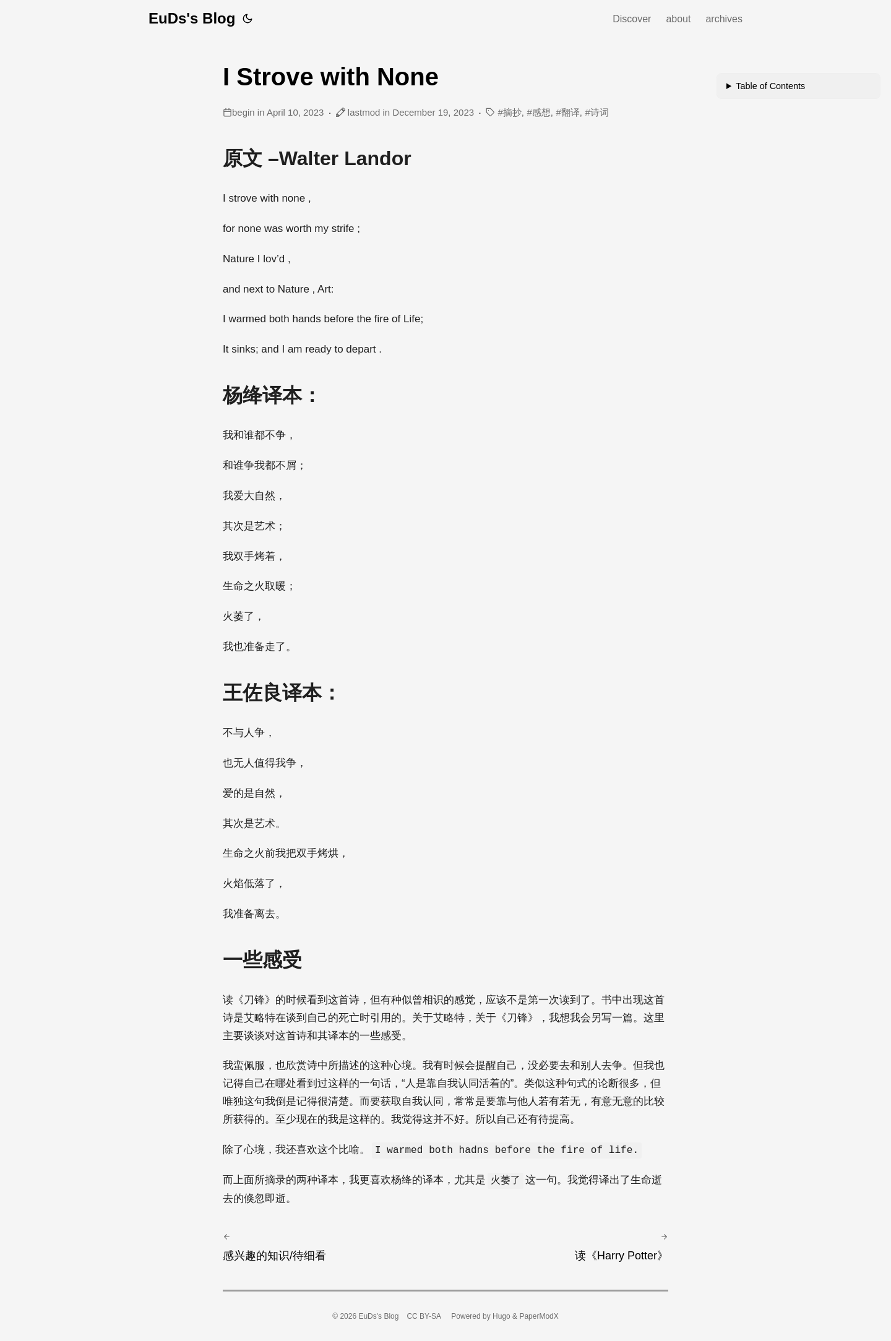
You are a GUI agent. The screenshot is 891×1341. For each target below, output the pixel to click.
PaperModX (538, 1316)
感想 (541, 112)
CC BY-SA (424, 1316)
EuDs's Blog (191, 18)
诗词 (599, 112)
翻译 (570, 112)
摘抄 (512, 112)
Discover (632, 19)
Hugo (501, 1316)
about (678, 19)
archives (723, 19)
